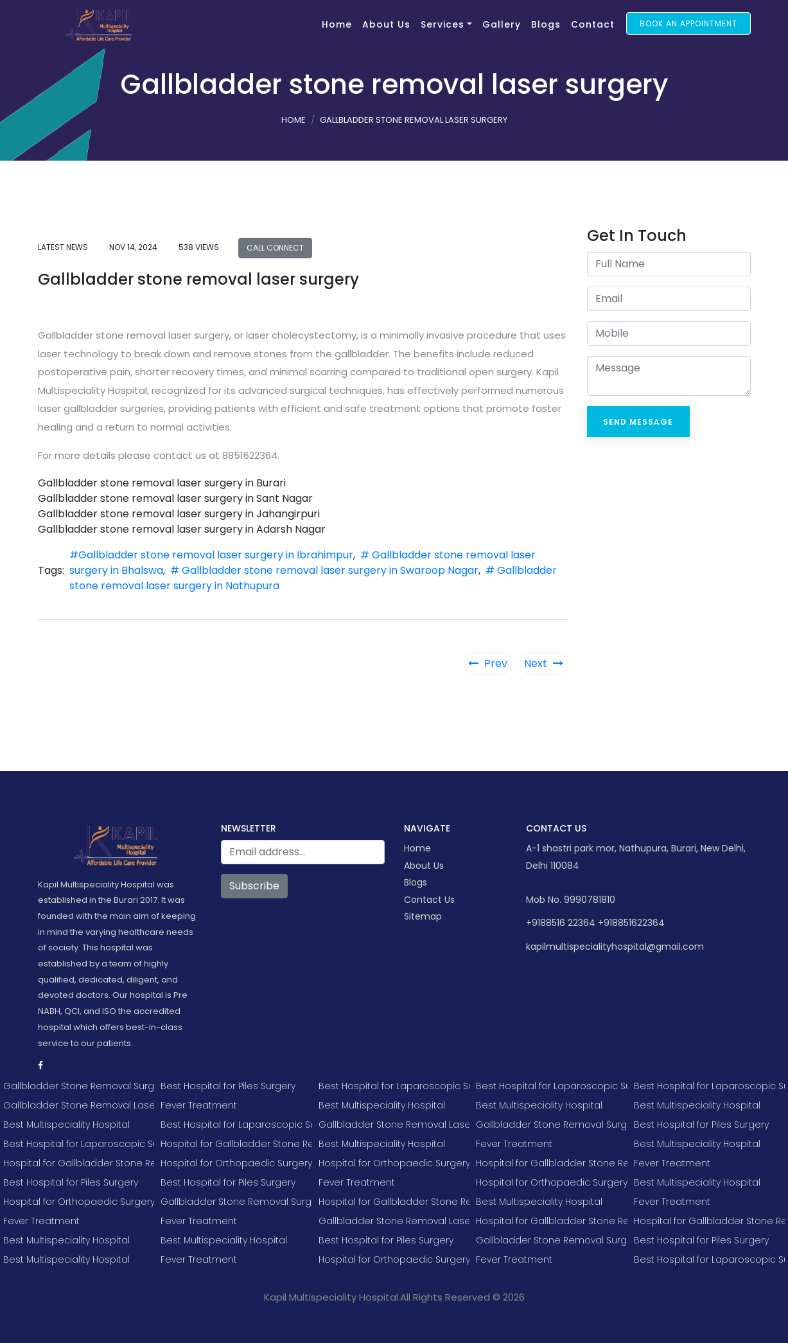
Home (337, 24)
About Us (386, 24)
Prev (487, 663)
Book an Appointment (688, 23)
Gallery (501, 24)
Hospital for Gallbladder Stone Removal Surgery (78, 1163)
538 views (199, 247)
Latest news (63, 247)
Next (543, 663)
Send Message (638, 421)
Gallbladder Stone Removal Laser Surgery (78, 1105)
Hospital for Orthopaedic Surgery (78, 1201)
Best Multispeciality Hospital (66, 1124)
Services (442, 24)
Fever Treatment (41, 1220)
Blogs (546, 24)
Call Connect (275, 247)
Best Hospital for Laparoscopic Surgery (78, 1143)
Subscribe (254, 885)
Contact (593, 24)
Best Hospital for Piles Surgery (70, 1182)
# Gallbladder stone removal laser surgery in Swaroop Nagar (324, 570)
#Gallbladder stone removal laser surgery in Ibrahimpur (211, 554)
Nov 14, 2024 (133, 247)
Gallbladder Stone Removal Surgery (78, 1086)
